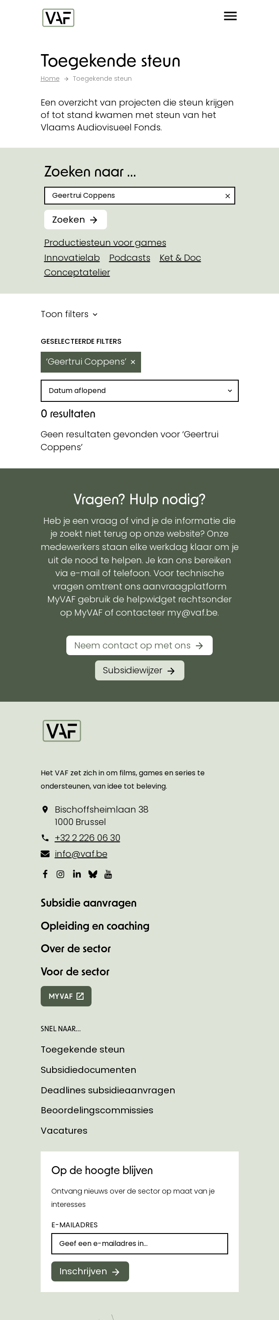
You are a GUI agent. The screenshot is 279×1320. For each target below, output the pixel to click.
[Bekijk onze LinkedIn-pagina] (77, 873)
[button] (230, 17)
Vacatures (64, 1130)
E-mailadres (74, 1225)
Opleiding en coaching (95, 925)
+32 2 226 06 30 (87, 838)
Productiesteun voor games (105, 242)
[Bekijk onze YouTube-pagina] (108, 873)
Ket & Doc (180, 257)
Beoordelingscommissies (97, 1110)
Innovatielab (72, 257)
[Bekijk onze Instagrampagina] (61, 873)
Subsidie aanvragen (89, 902)
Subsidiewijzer (132, 670)
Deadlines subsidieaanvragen (108, 1090)
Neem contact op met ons (132, 645)
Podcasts (129, 257)
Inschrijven (83, 1271)
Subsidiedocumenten (88, 1070)
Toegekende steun (83, 1049)
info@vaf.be (81, 854)
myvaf (61, 996)
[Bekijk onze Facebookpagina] (45, 873)
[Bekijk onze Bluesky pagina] (92, 873)
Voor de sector (75, 971)
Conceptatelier (77, 272)
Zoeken (68, 219)
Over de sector (76, 948)
